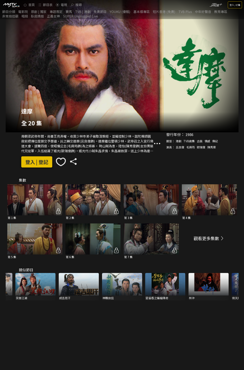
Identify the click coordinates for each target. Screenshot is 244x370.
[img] (11, 5)
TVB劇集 (189, 141)
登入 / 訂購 (235, 4)
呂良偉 (180, 147)
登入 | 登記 (36, 161)
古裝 (199, 141)
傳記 (215, 141)
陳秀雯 (211, 147)
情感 (207, 141)
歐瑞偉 (201, 147)
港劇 (178, 141)
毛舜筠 (190, 147)
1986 (189, 134)
